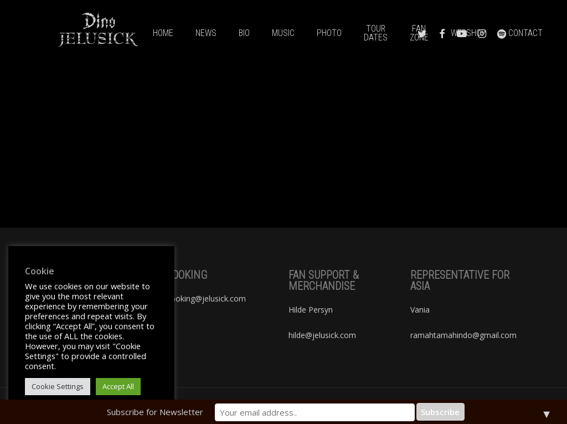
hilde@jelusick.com (322, 335)
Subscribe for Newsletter (188, 411)
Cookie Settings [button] (58, 386)
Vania (420, 309)
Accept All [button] (118, 386)
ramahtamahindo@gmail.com (463, 335)
